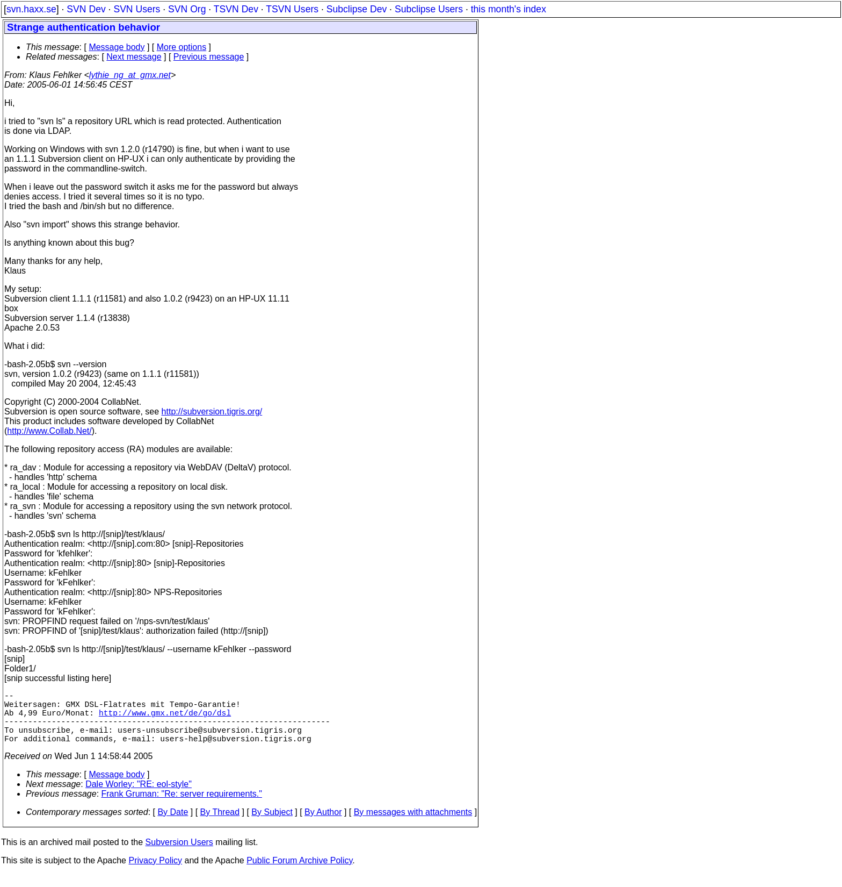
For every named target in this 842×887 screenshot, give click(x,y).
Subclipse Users (429, 9)
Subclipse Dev (356, 9)
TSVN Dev (236, 9)
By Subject (271, 824)
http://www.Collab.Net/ (49, 430)
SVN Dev (86, 9)
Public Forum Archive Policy (299, 873)
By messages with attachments (413, 824)
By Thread (220, 824)
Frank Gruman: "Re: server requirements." (181, 806)
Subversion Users (179, 855)
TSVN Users (292, 9)
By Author (323, 824)
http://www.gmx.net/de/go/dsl (165, 718)
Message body (116, 47)
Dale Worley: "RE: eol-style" (138, 797)
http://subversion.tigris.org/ (212, 411)
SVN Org (187, 9)
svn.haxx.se (31, 9)
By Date (172, 824)
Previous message (208, 56)
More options (182, 47)
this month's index (508, 9)
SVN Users (136, 9)
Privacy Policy (155, 873)
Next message (133, 56)
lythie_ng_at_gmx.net (130, 75)
